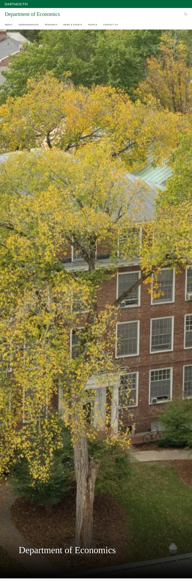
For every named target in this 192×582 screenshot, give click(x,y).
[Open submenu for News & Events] (72, 25)
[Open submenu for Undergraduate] (29, 25)
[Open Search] (185, 14)
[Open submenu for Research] (51, 25)
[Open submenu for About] (9, 25)
